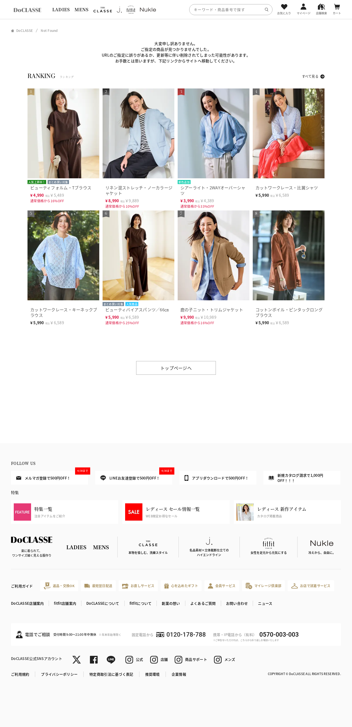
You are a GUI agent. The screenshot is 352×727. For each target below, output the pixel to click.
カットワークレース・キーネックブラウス (63, 312)
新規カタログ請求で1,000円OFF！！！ (296, 478)
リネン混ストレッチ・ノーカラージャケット (138, 190)
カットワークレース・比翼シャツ (286, 187)
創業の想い (171, 603)
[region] (176, 9)
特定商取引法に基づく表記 (111, 674)
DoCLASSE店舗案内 (27, 603)
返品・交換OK (59, 585)
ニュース (265, 603)
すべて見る (310, 76)
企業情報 (179, 674)
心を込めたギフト (181, 586)
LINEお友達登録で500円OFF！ (136, 476)
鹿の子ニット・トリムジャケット (211, 309)
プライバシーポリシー (59, 674)
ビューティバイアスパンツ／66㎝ (137, 309)
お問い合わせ (237, 603)
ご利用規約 (20, 674)
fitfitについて (141, 603)
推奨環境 (152, 674)
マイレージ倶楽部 (264, 586)
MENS (81, 9)
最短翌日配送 (98, 585)
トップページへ (176, 368)
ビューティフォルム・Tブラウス (60, 187)
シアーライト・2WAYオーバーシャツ (213, 190)
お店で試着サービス (311, 585)
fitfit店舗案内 (65, 603)
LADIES (61, 9)
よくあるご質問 (203, 603)
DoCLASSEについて (102, 603)
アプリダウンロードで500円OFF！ (217, 478)
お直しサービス (138, 586)
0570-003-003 (279, 634)
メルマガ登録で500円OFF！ (52, 475)
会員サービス (222, 586)
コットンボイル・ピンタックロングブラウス (289, 312)
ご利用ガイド (22, 586)
